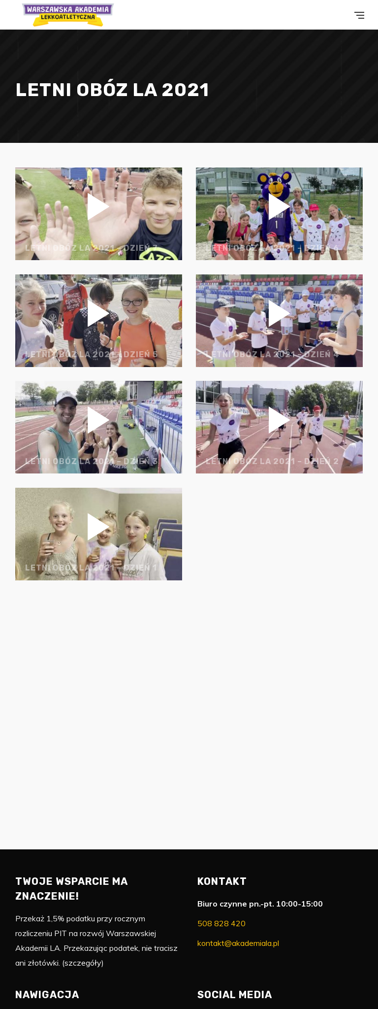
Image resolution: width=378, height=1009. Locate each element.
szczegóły (82, 963)
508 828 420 (221, 923)
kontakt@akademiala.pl (238, 943)
